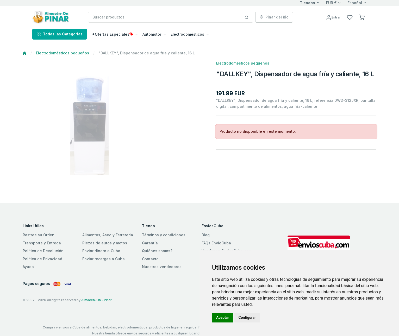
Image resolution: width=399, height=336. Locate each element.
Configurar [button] (247, 317)
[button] (362, 17)
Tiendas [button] (307, 3)
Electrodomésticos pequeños (62, 53)
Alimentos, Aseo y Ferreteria (107, 235)
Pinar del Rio (274, 17)
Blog (206, 235)
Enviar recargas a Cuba (103, 259)
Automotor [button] (151, 34)
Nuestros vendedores (162, 266)
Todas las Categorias (60, 34)
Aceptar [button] (222, 317)
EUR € (331, 3)
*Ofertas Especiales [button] (112, 34)
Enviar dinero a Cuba (101, 251)
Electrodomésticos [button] (187, 34)
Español (354, 3)
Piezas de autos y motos (104, 243)
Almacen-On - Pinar (96, 300)
